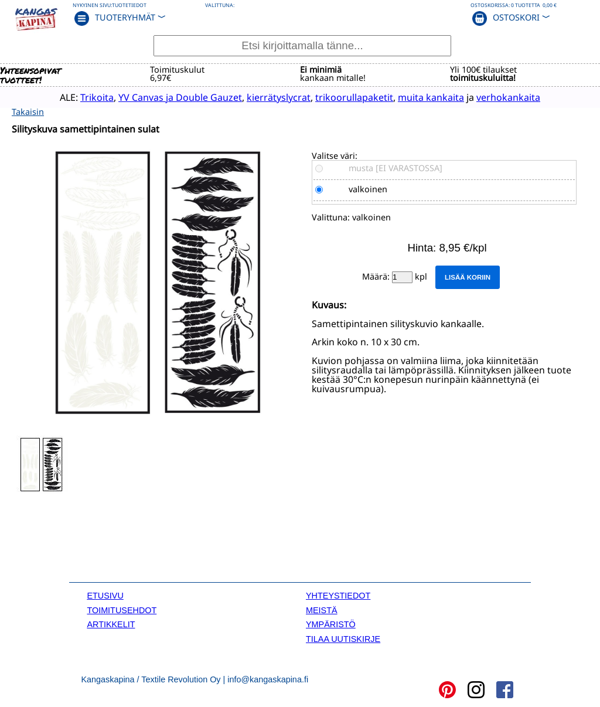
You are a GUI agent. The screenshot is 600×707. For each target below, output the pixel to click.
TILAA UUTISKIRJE (343, 638)
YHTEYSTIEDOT (338, 595)
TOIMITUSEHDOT (121, 609)
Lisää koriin (467, 276)
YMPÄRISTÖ (331, 623)
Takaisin (28, 111)
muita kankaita (424, 96)
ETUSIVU (105, 595)
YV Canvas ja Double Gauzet (173, 96)
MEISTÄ (322, 609)
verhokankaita (501, 96)
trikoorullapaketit (347, 96)
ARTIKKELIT (111, 623)
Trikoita (90, 96)
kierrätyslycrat (272, 96)
